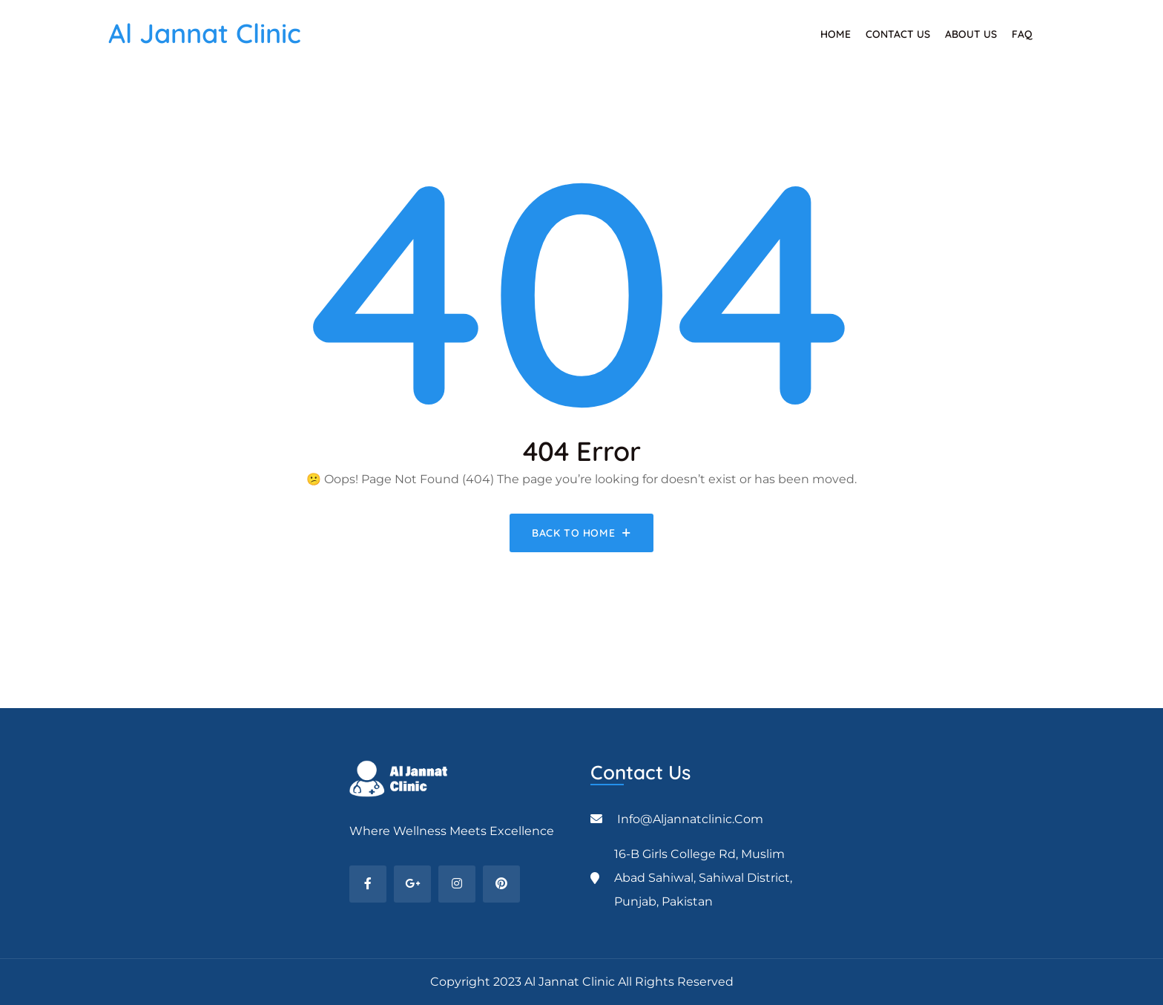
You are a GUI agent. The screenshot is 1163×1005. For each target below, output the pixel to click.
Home (835, 34)
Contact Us (898, 34)
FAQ (1022, 34)
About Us (971, 34)
